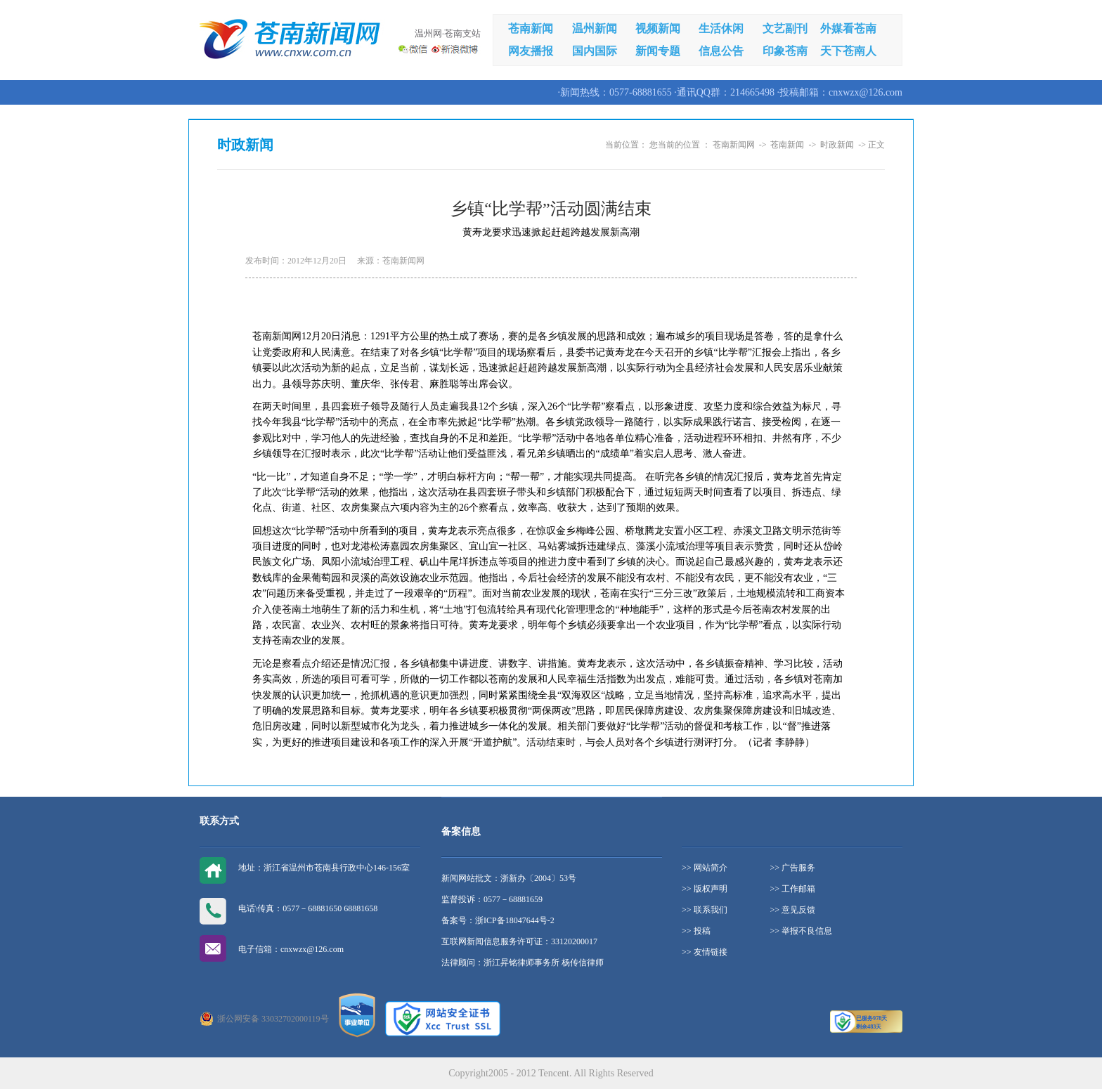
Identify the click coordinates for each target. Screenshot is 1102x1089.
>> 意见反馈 (793, 910)
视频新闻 (657, 28)
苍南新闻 (530, 28)
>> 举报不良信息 (801, 931)
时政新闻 (837, 145)
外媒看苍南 (848, 28)
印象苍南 (785, 51)
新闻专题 (657, 51)
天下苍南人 (848, 51)
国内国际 (594, 51)
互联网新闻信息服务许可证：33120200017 (519, 941)
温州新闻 (594, 28)
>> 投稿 (696, 931)
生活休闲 (721, 28)
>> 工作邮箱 (793, 889)
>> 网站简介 (704, 868)
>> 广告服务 (793, 868)
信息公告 (721, 51)
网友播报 (530, 51)
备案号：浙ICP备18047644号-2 (498, 920)
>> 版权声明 (704, 889)
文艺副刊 (785, 28)
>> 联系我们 (704, 910)
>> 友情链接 (704, 952)
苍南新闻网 (734, 145)
